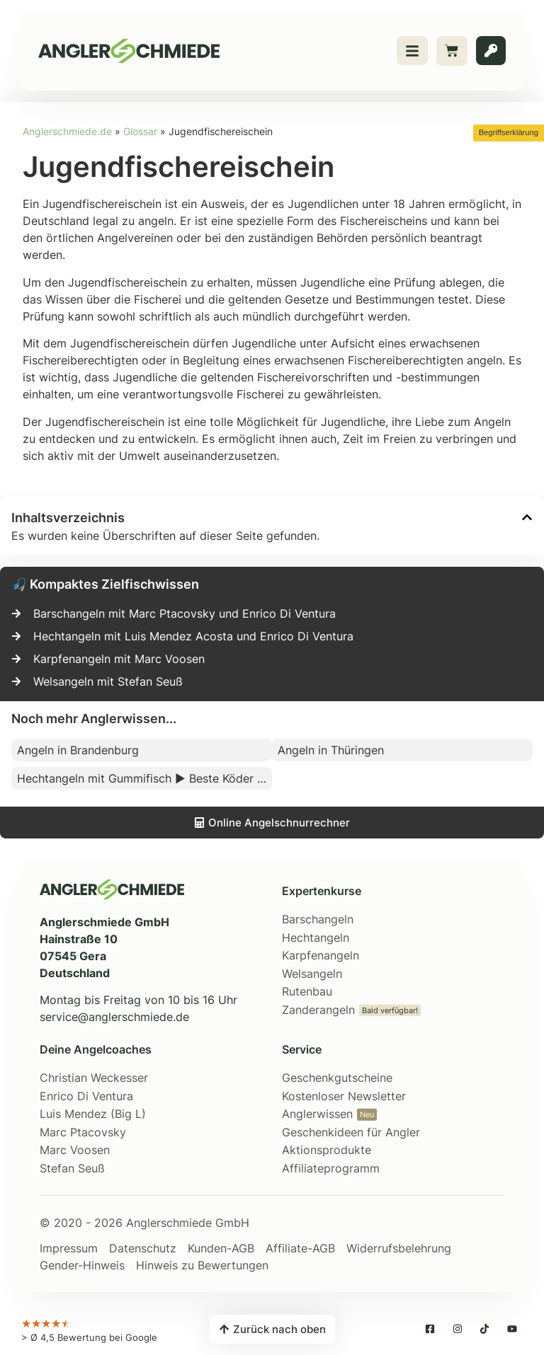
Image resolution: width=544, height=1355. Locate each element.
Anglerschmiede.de (67, 131)
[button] (527, 517)
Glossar (140, 131)
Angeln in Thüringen (331, 750)
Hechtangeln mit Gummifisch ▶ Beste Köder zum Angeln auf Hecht (144, 778)
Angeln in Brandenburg (78, 750)
